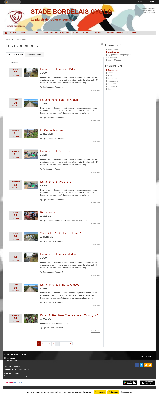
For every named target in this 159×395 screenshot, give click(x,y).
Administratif (113, 78)
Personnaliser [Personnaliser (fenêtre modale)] (126, 392)
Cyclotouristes (113, 52)
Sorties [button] (24, 33)
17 (62, 343)
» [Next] (70, 343)
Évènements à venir (15, 55)
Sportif (110, 73)
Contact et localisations (115, 33)
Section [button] (13, 33)
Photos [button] (98, 33)
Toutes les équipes (115, 49)
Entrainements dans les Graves (59, 99)
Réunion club (48, 212)
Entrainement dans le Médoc (58, 69)
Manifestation (113, 81)
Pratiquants (112, 57)
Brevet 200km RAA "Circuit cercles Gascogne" (69, 315)
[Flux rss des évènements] (150, 365)
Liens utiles (131, 33)
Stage (110, 89)
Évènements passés (34, 55)
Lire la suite (96, 90)
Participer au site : (146, 2)
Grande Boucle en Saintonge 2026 (56, 33)
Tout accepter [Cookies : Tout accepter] (100, 392)
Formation (112, 84)
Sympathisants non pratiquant (119, 55)
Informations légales (12, 373)
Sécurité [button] (34, 33)
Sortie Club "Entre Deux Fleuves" (60, 233)
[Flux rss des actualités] (146, 365)
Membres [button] (86, 33)
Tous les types (113, 70)
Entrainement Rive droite (55, 151)
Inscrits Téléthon (114, 60)
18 (66, 343)
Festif (110, 75)
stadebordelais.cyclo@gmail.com (17, 369)
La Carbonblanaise (52, 130)
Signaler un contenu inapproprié (16, 376)
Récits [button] (75, 33)
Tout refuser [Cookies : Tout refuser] (113, 392)
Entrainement (113, 86)
